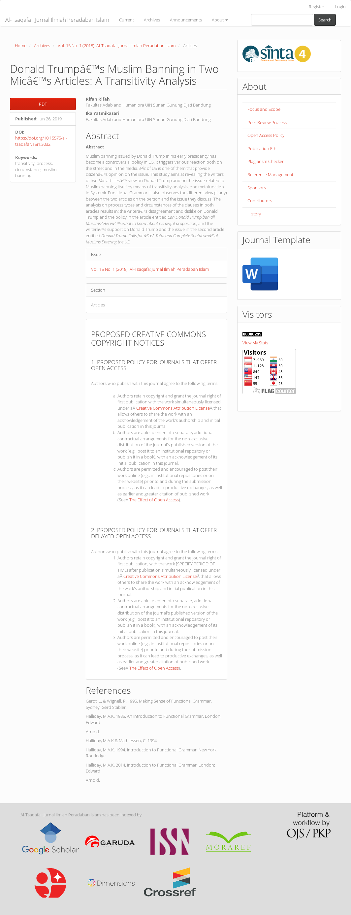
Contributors (259, 201)
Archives (152, 20)
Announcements (186, 20)
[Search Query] (282, 20)
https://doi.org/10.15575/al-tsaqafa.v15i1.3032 (41, 141)
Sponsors (256, 188)
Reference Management (270, 174)
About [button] (220, 20)
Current (126, 20)
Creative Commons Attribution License (173, 408)
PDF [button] (43, 104)
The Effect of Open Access (154, 500)
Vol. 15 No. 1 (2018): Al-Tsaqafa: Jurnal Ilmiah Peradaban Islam (117, 45)
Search (325, 20)
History (254, 214)
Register (316, 7)
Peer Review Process (267, 122)
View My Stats (255, 343)
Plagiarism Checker (265, 161)
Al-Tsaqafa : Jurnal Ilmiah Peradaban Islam (57, 19)
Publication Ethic (263, 148)
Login (340, 7)
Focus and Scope (263, 109)
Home (20, 45)
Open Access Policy (265, 135)
